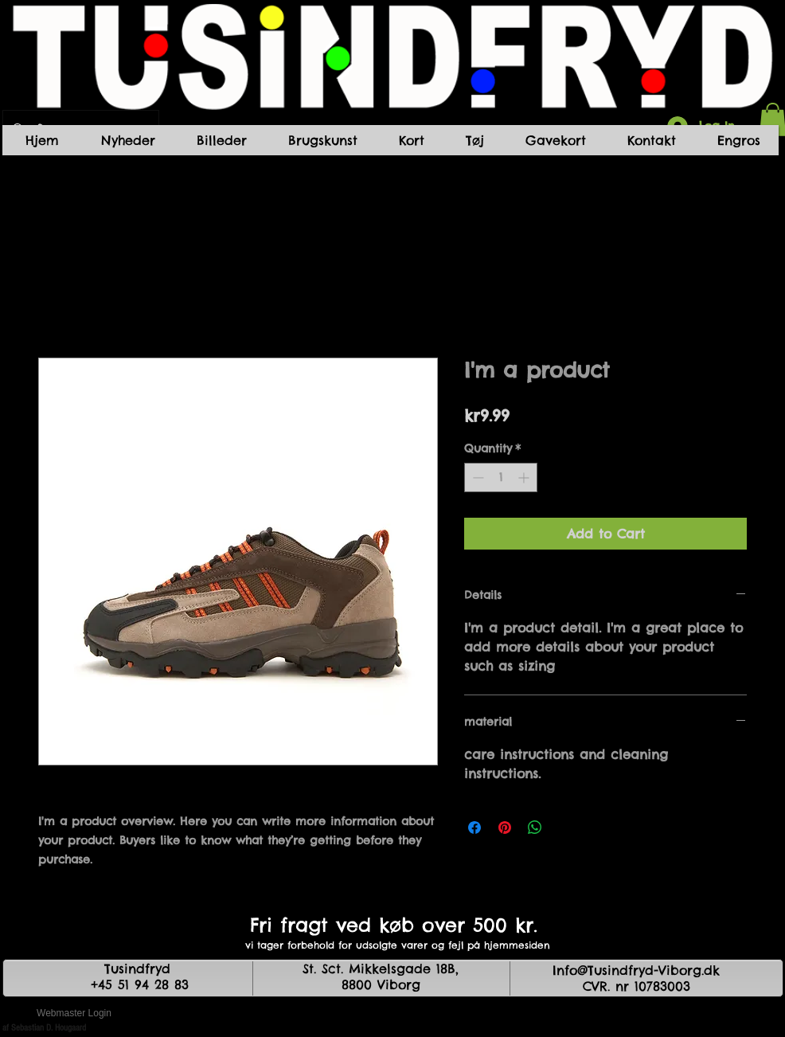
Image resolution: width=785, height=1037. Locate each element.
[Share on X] (565, 827)
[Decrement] (476, 477)
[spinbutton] (500, 477)
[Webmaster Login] (74, 1013)
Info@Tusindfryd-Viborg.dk (636, 970)
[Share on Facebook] (474, 827)
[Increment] (525, 477)
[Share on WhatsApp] (535, 827)
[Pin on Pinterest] (504, 827)
